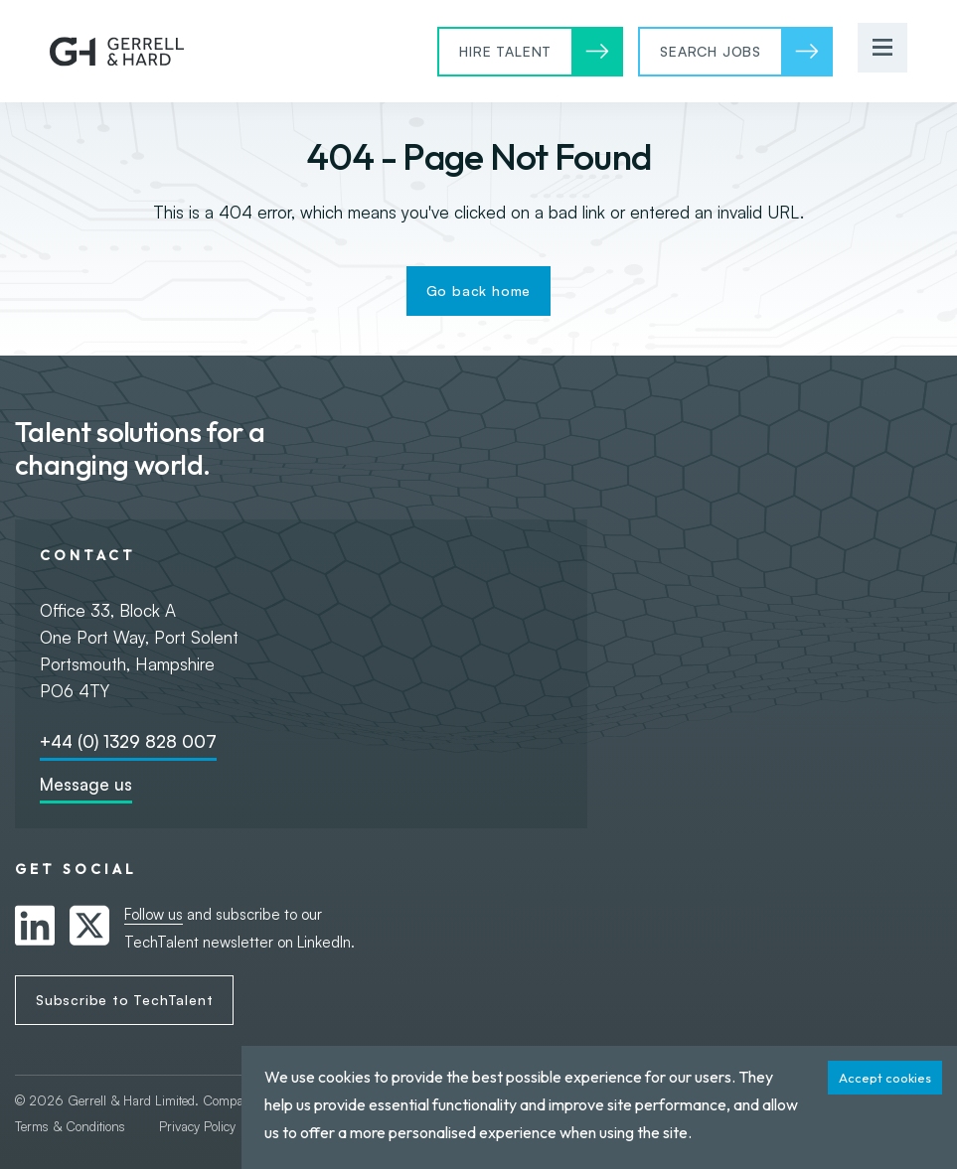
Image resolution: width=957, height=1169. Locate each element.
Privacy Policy (197, 1126)
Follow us (153, 914)
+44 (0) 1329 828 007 (128, 741)
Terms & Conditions (72, 1126)
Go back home (479, 290)
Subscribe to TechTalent (124, 999)
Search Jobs (710, 51)
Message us (86, 784)
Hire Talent (505, 51)
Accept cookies (885, 1078)
